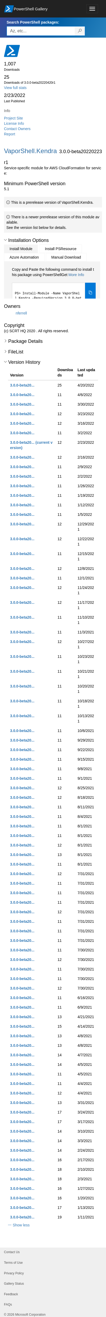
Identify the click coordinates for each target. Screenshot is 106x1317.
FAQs (8, 1304)
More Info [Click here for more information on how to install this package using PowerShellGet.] (76, 275)
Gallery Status (14, 1283)
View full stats (15, 88)
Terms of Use (13, 1263)
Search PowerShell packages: (33, 22)
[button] (5, 240)
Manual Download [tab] (66, 257)
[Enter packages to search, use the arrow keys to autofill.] (41, 31)
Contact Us (12, 1252)
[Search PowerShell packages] (80, 31)
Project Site (13, 118)
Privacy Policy (14, 1273)
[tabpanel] (54, 285)
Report (9, 134)
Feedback (11, 1294)
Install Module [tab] (21, 249)
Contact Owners (17, 129)
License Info (14, 123)
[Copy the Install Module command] (90, 293)
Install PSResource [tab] (60, 249)
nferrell (21, 313)
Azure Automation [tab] (24, 257)
